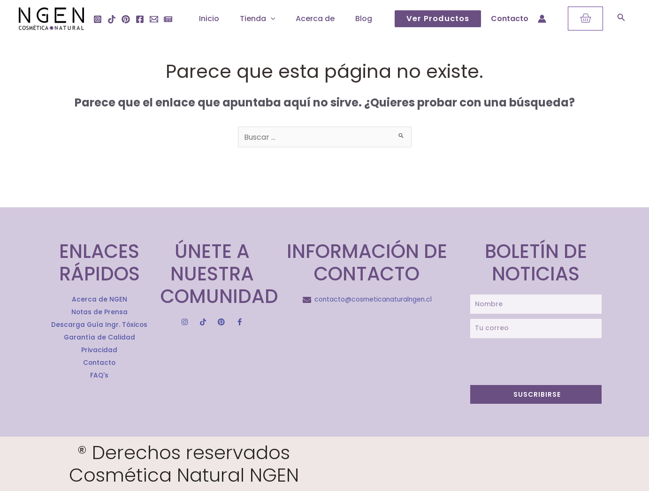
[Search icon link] (621, 19)
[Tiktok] (111, 19)
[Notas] (168, 19)
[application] (267, 19)
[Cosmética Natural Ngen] (51, 18)
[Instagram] (97, 19)
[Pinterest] (126, 19)
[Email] (154, 19)
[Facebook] (140, 19)
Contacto (509, 18)
